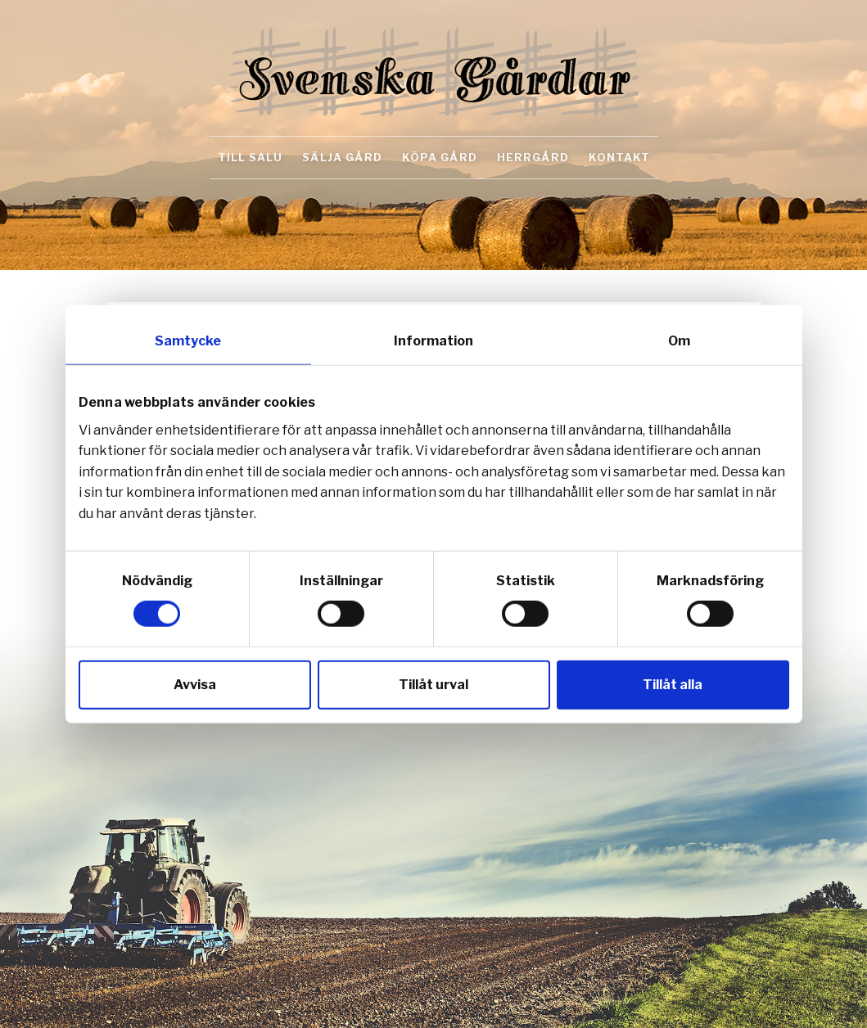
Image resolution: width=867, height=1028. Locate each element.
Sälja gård (342, 157)
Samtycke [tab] (188, 341)
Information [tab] (433, 341)
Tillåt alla (672, 684)
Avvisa (195, 684)
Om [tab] (679, 341)
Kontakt (619, 157)
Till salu (250, 157)
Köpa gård (439, 157)
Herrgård (533, 157)
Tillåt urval (433, 684)
